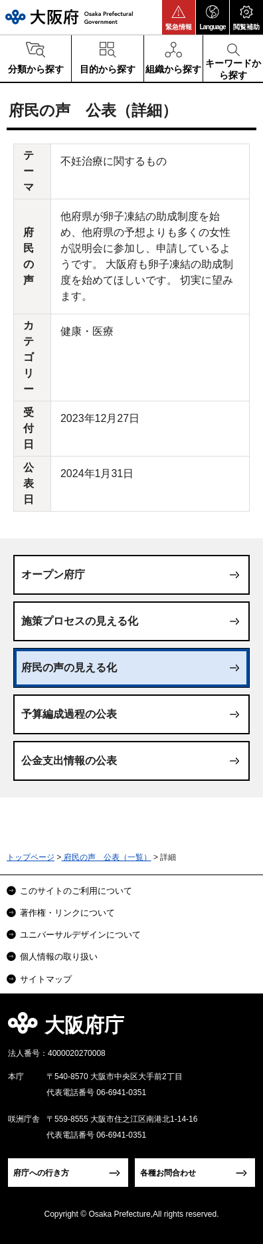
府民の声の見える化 (69, 667)
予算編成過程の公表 (69, 714)
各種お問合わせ (168, 1173)
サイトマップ (46, 979)
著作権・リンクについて (67, 913)
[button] (178, 17)
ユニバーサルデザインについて (80, 935)
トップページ (30, 857)
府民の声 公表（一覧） (106, 857)
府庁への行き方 (41, 1173)
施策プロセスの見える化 (79, 621)
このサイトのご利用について (76, 891)
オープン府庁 (53, 574)
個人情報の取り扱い (59, 957)
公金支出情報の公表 (69, 760)
